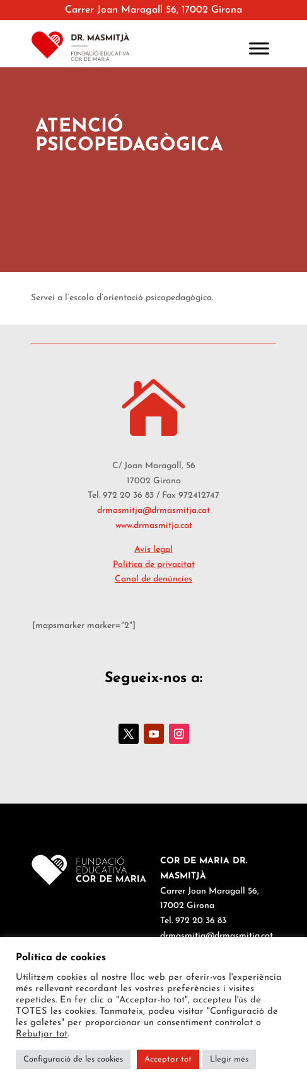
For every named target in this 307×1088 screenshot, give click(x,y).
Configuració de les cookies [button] (73, 1059)
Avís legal (153, 549)
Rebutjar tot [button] (41, 1034)
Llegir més (229, 1059)
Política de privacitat (154, 564)
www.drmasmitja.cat (153, 525)
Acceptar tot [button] (168, 1059)
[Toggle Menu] (259, 48)
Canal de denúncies (153, 579)
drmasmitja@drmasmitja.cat (153, 510)
